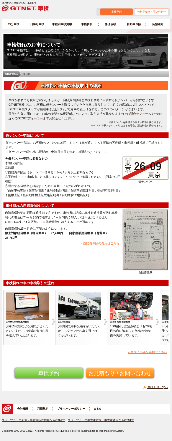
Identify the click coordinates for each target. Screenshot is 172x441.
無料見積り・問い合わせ (151, 11)
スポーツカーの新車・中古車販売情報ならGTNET (33, 420)
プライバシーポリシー (71, 408)
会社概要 (22, 408)
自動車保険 (134, 24)
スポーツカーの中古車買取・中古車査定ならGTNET (101, 420)
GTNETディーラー (30, 118)
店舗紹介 (157, 24)
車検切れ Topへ (157, 387)
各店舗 (32, 222)
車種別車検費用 (62, 24)
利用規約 (42, 408)
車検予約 (116, 11)
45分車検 (13, 24)
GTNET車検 (11, 74)
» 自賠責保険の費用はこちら (100, 243)
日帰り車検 (37, 24)
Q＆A (97, 408)
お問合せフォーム (139, 113)
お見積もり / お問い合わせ (120, 373)
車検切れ (86, 24)
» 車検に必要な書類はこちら (147, 352)
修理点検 (110, 24)
